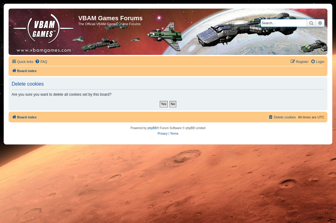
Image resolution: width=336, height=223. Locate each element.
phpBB (152, 128)
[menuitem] (41, 61)
